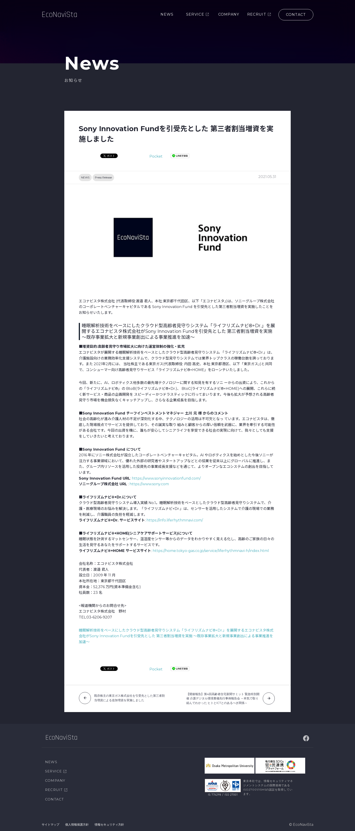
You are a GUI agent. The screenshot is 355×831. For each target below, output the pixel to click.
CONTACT (54, 799)
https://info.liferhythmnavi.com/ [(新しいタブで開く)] (174, 520)
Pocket (156, 156)
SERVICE (53, 771)
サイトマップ (50, 824)
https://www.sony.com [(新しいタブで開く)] (149, 484)
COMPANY (55, 780)
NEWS (85, 177)
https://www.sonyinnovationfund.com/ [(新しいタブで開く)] (166, 478)
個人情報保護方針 (77, 824)
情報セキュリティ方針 (109, 824)
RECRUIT (54, 790)
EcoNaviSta (59, 14)
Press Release (103, 177)
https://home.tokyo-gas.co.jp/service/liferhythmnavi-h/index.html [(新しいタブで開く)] (211, 551)
